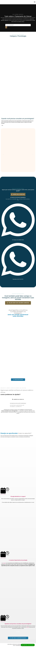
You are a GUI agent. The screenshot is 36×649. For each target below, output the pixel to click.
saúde (27, 627)
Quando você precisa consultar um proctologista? (17, 118)
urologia (4, 563)
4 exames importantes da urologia (18, 560)
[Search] (6, 27)
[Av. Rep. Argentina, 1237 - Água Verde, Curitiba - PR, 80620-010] (18, 420)
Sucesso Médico (21, 647)
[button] (3, 154)
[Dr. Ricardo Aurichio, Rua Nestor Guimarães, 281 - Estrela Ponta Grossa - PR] (18, 286)
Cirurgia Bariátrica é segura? (18, 496)
